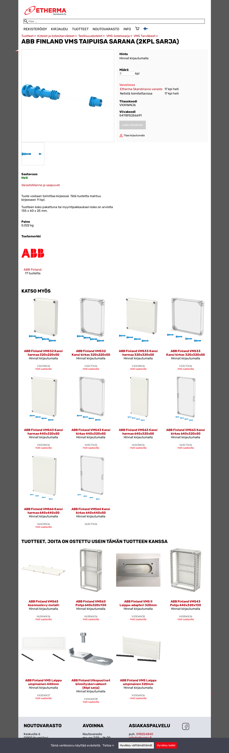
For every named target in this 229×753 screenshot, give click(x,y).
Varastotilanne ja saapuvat (40, 185)
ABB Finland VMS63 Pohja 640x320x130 (90, 603)
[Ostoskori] (137, 29)
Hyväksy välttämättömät (136, 745)
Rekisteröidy (35, 29)
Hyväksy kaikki (166, 745)
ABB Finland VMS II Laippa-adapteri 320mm (138, 603)
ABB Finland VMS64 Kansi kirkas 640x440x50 (90, 511)
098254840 (144, 734)
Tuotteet (80, 29)
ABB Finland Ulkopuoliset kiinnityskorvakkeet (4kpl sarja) (90, 684)
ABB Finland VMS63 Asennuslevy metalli (43, 603)
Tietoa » (108, 745)
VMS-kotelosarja (119, 36)
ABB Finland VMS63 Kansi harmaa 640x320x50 (138, 431)
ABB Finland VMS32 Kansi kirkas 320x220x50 (91, 352)
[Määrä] (126, 74)
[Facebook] (185, 727)
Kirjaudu (59, 29)
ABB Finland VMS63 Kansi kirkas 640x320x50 (185, 431)
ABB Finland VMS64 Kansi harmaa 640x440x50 (43, 511)
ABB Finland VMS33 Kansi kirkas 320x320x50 (185, 352)
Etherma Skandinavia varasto (141, 89)
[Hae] (114, 21)
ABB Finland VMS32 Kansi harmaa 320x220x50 (43, 352)
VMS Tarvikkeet (146, 36)
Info (127, 29)
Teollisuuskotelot (91, 36)
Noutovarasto (106, 29)
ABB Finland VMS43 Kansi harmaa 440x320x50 (43, 431)
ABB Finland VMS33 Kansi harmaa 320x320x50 (138, 352)
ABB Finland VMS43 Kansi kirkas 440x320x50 (90, 431)
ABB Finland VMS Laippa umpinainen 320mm (138, 682)
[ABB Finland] (32, 262)
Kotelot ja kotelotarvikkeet (57, 36)
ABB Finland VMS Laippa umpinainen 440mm (43, 682)
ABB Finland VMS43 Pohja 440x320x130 (185, 603)
